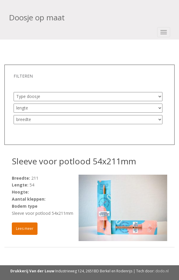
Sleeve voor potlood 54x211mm (74, 161)
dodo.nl (162, 271)
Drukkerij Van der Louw (32, 271)
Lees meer (24, 228)
